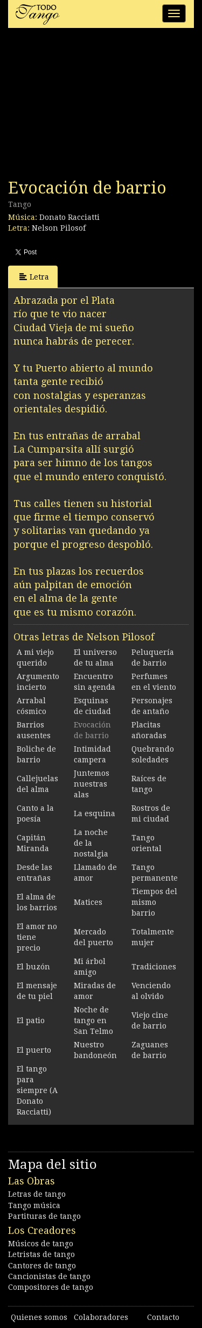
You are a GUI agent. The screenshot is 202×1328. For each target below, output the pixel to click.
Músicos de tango (40, 1243)
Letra (34, 276)
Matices (88, 902)
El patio (31, 1020)
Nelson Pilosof (59, 228)
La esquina (94, 813)
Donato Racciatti (69, 217)
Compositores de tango (50, 1287)
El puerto (34, 1050)
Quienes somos (39, 1317)
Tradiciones (153, 966)
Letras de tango (37, 1194)
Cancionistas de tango (49, 1276)
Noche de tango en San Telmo (93, 1020)
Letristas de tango (41, 1254)
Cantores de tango (42, 1265)
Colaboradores (101, 1317)
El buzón (33, 966)
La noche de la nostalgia (91, 843)
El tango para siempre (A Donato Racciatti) (37, 1090)
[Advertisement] (89, 106)
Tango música (34, 1205)
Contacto (163, 1317)
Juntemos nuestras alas (91, 784)
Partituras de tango (44, 1216)
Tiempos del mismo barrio (154, 902)
